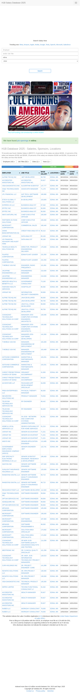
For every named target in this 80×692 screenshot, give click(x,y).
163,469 (43, 342)
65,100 (43, 236)
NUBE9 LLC (6, 608)
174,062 (43, 530)
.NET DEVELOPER (27, 177)
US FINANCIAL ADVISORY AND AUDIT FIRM (10, 241)
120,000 (43, 469)
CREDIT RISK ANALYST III (30, 231)
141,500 (43, 334)
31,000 (43, 372)
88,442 (43, 401)
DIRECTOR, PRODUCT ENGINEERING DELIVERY (29, 249)
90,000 (43, 208)
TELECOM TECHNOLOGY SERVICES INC (7, 404)
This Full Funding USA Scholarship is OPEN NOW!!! (38, 98)
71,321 (43, 432)
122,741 (43, 447)
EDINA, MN (54, 177)
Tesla (47, 45)
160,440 (43, 225)
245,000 (43, 220)
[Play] (64, 88)
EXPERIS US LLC (8, 205)
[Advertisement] (40, 22)
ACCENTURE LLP (8, 383)
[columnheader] (11, 173)
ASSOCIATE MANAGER (29, 189)
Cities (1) (36, 162)
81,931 (43, 416)
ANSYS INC (6, 441)
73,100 (43, 281)
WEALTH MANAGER (28, 592)
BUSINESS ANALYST (28, 205)
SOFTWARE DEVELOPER (30, 490)
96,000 (43, 298)
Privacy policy (40, 691)
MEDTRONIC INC (8, 550)
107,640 (43, 464)
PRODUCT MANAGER (29, 396)
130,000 (43, 571)
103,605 (43, 200)
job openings (22, 141)
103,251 (43, 357)
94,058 (43, 383)
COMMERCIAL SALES (29, 225)
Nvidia (37, 45)
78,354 (43, 396)
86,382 (43, 287)
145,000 (43, 581)
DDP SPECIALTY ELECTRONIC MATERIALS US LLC (9, 459)
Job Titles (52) (23, 162)
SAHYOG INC (7, 464)
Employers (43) (9, 162)
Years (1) (46, 162)
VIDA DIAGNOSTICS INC (11, 186)
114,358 (43, 540)
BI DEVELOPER (27, 200)
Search (40, 71)
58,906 (43, 292)
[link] (11, 98)
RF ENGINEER (26, 401)
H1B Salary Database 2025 (13, 3)
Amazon (26, 45)
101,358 (43, 550)
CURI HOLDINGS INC (9, 565)
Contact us (30, 691)
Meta (21, 45)
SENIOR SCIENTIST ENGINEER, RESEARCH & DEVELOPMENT (30, 459)
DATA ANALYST (26, 236)
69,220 (43, 378)
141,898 (43, 565)
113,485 (43, 441)
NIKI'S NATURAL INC (9, 214)
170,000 (43, 247)
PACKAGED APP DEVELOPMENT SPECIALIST (27, 385)
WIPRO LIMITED (8, 587)
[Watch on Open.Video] (16, 127)
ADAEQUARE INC (8, 502)
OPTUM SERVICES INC (10, 498)
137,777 (43, 186)
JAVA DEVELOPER (28, 298)
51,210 (43, 426)
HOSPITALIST (26, 287)
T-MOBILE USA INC (9, 265)
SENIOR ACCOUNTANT (29, 432)
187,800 (43, 519)
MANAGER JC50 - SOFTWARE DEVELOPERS (27, 336)
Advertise (50, 691)
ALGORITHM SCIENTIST (30, 186)
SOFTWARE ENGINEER (29, 493)
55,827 (43, 180)
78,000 (43, 608)
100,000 (43, 214)
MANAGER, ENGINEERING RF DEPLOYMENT (27, 344)
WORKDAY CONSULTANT (30, 608)
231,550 (43, 254)
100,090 (43, 315)
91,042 (43, 587)
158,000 (43, 513)
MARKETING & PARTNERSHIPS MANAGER (27, 359)
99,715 (43, 475)
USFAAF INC (6, 236)
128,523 (43, 556)
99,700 (43, 177)
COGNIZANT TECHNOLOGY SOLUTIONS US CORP (10, 317)
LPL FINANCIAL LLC (9, 194)
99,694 (43, 493)
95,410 (43, 231)
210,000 (43, 271)
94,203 (43, 409)
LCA (40, 616)
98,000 (43, 524)
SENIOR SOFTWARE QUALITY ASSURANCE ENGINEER (29, 477)
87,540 (43, 205)
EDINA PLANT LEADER (29, 254)
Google (42, 45)
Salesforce (66, 45)
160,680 (43, 194)
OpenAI (52, 45)
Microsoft (59, 45)
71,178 (43, 189)
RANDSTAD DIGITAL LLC (11, 475)
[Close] (76, 140)
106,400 (43, 456)
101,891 (43, 265)
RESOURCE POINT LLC (10, 490)
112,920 (43, 490)
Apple (32, 45)
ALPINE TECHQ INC (9, 177)
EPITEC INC (6, 208)
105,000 (43, 508)
